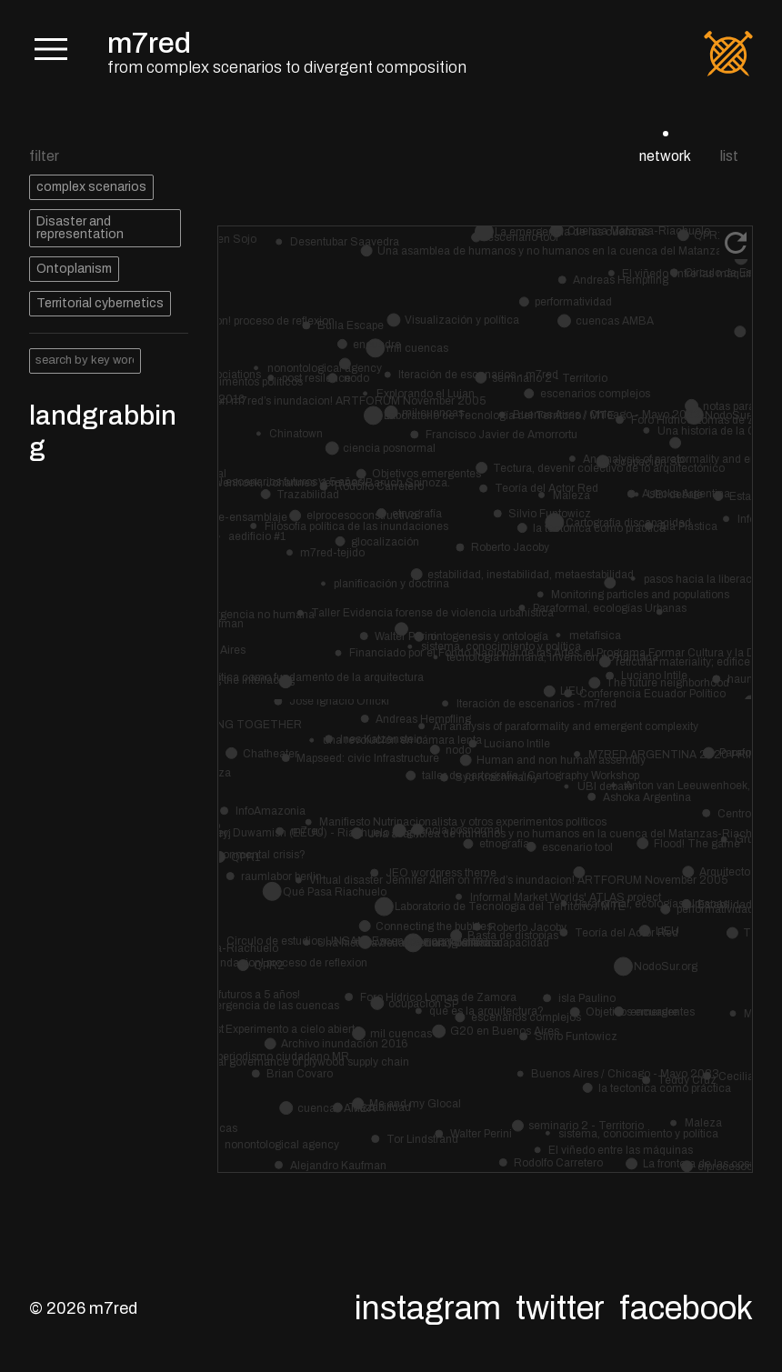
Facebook (686, 1308)
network (665, 156)
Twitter (560, 1308)
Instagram (428, 1308)
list (729, 156)
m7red (149, 43)
